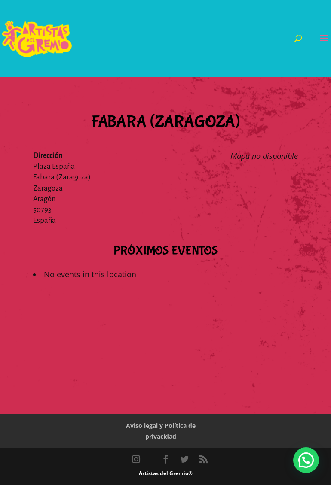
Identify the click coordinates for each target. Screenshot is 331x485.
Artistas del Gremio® (166, 473)
